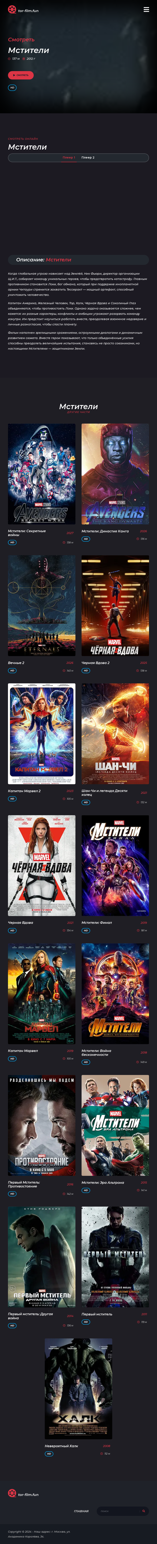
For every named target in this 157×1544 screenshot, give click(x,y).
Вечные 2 (16, 663)
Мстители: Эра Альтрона (103, 1183)
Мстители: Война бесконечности (96, 1053)
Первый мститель (97, 1314)
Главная (81, 1511)
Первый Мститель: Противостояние (24, 1184)
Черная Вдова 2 (95, 663)
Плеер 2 (88, 157)
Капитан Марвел (23, 1051)
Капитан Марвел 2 (24, 791)
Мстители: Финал (97, 923)
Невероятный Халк (61, 1446)
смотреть (20, 75)
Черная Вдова (20, 923)
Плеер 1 (69, 157)
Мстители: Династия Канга (105, 531)
